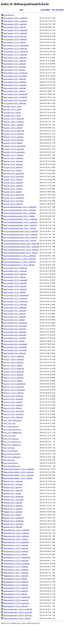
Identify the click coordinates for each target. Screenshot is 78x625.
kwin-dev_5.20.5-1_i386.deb (13, 128)
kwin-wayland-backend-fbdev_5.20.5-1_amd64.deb (20, 219)
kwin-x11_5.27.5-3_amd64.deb (14, 368)
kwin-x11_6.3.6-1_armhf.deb (13, 405)
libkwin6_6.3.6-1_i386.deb (12, 493)
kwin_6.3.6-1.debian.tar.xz (12, 445)
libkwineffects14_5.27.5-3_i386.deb (15, 554)
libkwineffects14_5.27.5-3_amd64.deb (16, 542)
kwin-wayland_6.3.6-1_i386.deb (14, 320)
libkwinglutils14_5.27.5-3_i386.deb (15, 594)
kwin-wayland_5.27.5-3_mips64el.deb (16, 295)
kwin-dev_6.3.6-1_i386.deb (13, 170)
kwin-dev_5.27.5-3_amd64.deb (14, 131)
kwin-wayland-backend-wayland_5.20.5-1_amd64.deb (21, 243)
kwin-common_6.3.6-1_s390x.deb (15, 79)
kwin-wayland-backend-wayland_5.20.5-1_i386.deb (21, 253)
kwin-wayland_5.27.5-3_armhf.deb (15, 289)
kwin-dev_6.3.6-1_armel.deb (13, 164)
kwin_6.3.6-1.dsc (9, 448)
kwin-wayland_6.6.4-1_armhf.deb (15, 338)
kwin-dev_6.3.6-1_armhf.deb (13, 167)
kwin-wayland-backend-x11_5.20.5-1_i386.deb (19, 265)
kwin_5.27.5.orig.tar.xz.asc (12, 442)
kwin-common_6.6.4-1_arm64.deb (15, 85)
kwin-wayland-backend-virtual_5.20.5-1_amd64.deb (21, 231)
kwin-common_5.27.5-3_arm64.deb (15, 33)
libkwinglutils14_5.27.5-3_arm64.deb (16, 585)
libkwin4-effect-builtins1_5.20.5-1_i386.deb (18, 478)
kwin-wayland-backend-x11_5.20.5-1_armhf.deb (19, 262)
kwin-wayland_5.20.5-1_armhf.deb (15, 274)
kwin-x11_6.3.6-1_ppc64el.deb (14, 411)
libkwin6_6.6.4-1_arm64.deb (13, 509)
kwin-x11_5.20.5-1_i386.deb (13, 365)
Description (60, 10)
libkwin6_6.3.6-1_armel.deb (13, 487)
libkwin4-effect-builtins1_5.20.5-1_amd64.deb (19, 469)
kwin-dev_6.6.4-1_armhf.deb (13, 189)
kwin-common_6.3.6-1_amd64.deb (15, 58)
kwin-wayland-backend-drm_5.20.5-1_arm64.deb (20, 210)
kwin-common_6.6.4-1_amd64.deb (15, 82)
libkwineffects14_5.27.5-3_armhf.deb (16, 551)
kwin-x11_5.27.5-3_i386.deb (13, 381)
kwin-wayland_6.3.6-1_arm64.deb (15, 310)
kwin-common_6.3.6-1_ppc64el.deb (15, 73)
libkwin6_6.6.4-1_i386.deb (12, 515)
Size (53, 10)
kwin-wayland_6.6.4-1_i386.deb (14, 341)
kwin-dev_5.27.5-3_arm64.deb (14, 134)
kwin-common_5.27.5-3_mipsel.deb (15, 48)
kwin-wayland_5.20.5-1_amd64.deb (15, 268)
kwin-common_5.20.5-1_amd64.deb (15, 18)
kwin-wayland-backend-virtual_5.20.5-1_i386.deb (20, 240)
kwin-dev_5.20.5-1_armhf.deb (13, 125)
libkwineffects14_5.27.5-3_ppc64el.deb (16, 563)
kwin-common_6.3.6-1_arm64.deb (15, 61)
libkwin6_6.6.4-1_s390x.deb (13, 527)
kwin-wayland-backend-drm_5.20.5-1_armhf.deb (20, 213)
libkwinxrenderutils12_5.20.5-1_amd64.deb (18, 609)
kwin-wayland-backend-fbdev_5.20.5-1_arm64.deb (20, 222)
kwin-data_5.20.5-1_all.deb (12, 106)
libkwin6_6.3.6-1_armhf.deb (13, 490)
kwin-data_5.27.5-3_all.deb (12, 109)
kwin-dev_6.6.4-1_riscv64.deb (13, 201)
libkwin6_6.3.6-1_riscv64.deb (13, 499)
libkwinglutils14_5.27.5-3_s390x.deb (16, 606)
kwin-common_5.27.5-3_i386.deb (15, 42)
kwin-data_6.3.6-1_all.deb (12, 112)
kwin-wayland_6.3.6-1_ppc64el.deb (15, 323)
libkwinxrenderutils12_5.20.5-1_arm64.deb (18, 612)
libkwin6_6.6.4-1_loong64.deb (14, 518)
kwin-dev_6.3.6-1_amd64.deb (13, 158)
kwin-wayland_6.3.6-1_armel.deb (14, 314)
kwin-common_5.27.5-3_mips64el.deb (16, 45)
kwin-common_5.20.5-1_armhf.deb (15, 24)
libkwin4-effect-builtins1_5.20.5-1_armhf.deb (18, 475)
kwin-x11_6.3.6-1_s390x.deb (13, 417)
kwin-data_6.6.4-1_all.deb (12, 115)
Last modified (45, 10)
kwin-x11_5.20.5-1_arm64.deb (14, 359)
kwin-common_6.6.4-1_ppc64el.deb (15, 97)
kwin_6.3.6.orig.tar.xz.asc (12, 454)
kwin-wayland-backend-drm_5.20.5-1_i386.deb (19, 216)
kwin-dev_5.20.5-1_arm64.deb (14, 122)
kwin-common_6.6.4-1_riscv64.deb (15, 100)
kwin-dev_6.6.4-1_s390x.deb (13, 204)
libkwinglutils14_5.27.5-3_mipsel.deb (16, 600)
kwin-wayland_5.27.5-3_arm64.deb (15, 283)
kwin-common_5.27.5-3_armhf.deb (15, 39)
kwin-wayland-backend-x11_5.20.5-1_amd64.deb (20, 256)
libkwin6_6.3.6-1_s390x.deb (13, 502)
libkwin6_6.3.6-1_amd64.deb (13, 481)
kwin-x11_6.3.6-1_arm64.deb (13, 399)
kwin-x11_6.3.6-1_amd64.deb (13, 396)
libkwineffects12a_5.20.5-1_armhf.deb (16, 536)
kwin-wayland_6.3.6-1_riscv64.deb (15, 326)
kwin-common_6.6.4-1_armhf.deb (15, 88)
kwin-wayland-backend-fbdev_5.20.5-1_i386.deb (20, 228)
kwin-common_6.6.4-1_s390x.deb (15, 103)
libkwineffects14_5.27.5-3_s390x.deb (16, 566)
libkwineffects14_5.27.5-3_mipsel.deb (16, 560)
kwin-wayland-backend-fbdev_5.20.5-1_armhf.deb (20, 225)
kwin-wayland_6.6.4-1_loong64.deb (15, 344)
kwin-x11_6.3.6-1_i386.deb (13, 408)
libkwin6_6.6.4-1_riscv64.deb (13, 524)
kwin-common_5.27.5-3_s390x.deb (15, 54)
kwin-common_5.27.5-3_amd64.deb (15, 30)
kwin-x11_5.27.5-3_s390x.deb (13, 393)
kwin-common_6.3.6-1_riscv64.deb (15, 76)
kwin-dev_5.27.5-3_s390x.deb (13, 155)
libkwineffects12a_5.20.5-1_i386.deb (16, 539)
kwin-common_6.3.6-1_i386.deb (14, 70)
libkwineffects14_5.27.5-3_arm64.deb (16, 545)
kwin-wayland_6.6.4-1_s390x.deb (15, 353)
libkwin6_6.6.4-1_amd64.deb (13, 506)
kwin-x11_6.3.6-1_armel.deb (13, 402)
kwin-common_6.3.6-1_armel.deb (15, 64)
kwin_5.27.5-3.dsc (10, 435)
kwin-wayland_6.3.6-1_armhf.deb (15, 317)
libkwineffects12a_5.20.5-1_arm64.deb (16, 533)
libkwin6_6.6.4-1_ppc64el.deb (13, 521)
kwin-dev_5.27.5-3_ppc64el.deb (14, 152)
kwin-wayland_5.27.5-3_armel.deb (15, 286)
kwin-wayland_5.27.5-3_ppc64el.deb (16, 301)
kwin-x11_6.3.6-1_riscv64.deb (13, 414)
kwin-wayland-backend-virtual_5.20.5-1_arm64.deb (21, 234)
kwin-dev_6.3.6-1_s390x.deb (13, 179)
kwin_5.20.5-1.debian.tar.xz (13, 420)
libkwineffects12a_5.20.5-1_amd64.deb (16, 530)
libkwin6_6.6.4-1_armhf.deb (13, 512)
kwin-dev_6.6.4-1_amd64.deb (13, 182)
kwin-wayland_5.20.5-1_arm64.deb (15, 271)
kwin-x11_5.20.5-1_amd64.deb (14, 356)
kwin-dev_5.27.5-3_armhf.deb (13, 140)
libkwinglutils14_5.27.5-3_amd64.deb (16, 582)
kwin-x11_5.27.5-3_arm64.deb (14, 371)
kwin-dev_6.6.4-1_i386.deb (13, 192)
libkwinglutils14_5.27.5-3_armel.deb (16, 588)
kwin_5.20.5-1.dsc (10, 423)
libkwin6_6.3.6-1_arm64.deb (13, 484)
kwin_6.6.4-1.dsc (9, 460)
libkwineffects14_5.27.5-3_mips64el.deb (17, 557)
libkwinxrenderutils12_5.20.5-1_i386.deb (17, 618)
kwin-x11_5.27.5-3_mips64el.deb (14, 384)
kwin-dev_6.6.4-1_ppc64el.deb (14, 198)
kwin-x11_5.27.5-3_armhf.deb (13, 378)
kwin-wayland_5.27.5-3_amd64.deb (15, 280)
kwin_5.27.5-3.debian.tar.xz (13, 432)
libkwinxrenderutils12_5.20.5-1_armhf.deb (18, 615)
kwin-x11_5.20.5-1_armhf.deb (13, 362)
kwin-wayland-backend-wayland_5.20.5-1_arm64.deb (21, 246)
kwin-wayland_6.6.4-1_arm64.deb (15, 335)
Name (21, 10)
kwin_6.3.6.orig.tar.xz (11, 451)
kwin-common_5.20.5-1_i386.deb (15, 27)
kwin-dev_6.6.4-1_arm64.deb (13, 186)
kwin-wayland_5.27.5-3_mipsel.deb (15, 298)
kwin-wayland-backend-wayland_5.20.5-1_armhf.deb (21, 250)
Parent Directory (9, 15)
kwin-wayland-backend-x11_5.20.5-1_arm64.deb (20, 259)
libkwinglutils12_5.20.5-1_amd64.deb (16, 570)
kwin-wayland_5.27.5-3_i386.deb (14, 292)
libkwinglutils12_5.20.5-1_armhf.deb (16, 576)
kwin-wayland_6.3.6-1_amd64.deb (15, 307)
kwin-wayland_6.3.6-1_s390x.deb (15, 329)
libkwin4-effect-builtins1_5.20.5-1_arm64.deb (19, 472)
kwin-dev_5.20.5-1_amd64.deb (14, 118)
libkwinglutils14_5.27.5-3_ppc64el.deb (16, 603)
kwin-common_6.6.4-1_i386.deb (14, 91)
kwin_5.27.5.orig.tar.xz (11, 438)
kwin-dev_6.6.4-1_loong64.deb (14, 195)
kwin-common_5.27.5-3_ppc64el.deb (16, 51)
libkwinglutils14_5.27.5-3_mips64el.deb (17, 597)
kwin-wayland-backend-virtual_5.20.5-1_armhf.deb (20, 237)
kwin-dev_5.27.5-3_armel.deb (13, 137)
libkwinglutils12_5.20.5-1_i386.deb (15, 579)
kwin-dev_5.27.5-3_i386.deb (13, 143)
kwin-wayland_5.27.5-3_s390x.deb (15, 304)
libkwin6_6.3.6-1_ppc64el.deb (13, 496)
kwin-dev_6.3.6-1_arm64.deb (13, 161)
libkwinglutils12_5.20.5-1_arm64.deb (16, 573)
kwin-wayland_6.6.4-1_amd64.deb (15, 332)
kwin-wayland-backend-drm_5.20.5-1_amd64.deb (20, 207)
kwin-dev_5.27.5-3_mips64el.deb (14, 146)
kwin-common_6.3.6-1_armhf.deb (15, 67)
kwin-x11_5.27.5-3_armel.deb (13, 374)
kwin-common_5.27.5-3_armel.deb (15, 36)
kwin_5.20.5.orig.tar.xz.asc (12, 429)
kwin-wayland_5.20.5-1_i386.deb (14, 277)
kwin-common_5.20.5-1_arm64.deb (15, 21)
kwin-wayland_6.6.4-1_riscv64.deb (15, 350)
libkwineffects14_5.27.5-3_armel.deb (16, 548)
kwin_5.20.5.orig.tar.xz (11, 426)
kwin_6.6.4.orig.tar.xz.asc (12, 466)
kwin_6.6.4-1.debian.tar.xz (12, 457)
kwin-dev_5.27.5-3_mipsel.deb (14, 149)
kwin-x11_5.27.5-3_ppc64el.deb (14, 390)
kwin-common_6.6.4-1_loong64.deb (15, 94)
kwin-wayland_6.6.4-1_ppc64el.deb (15, 347)
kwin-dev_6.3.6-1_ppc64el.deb (14, 173)
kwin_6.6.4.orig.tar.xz (11, 463)
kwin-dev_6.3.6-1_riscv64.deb (13, 176)
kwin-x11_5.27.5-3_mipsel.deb (14, 387)
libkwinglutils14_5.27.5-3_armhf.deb (16, 591)
